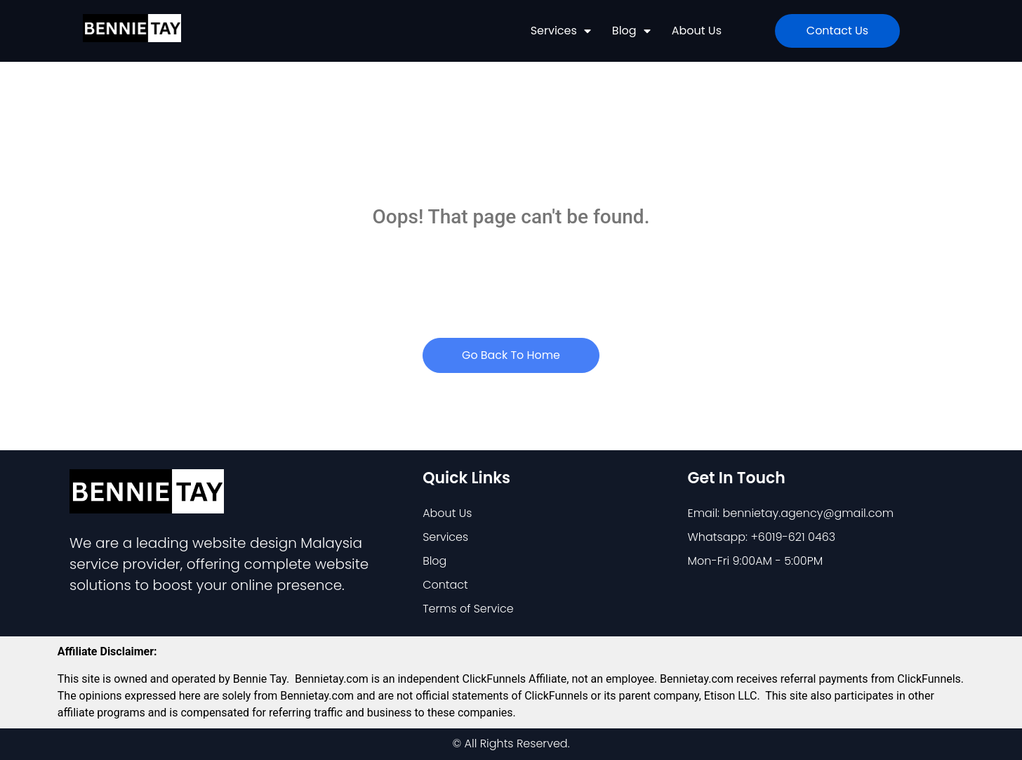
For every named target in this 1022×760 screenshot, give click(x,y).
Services (561, 31)
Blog (631, 31)
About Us (697, 30)
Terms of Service (468, 609)
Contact (445, 585)
